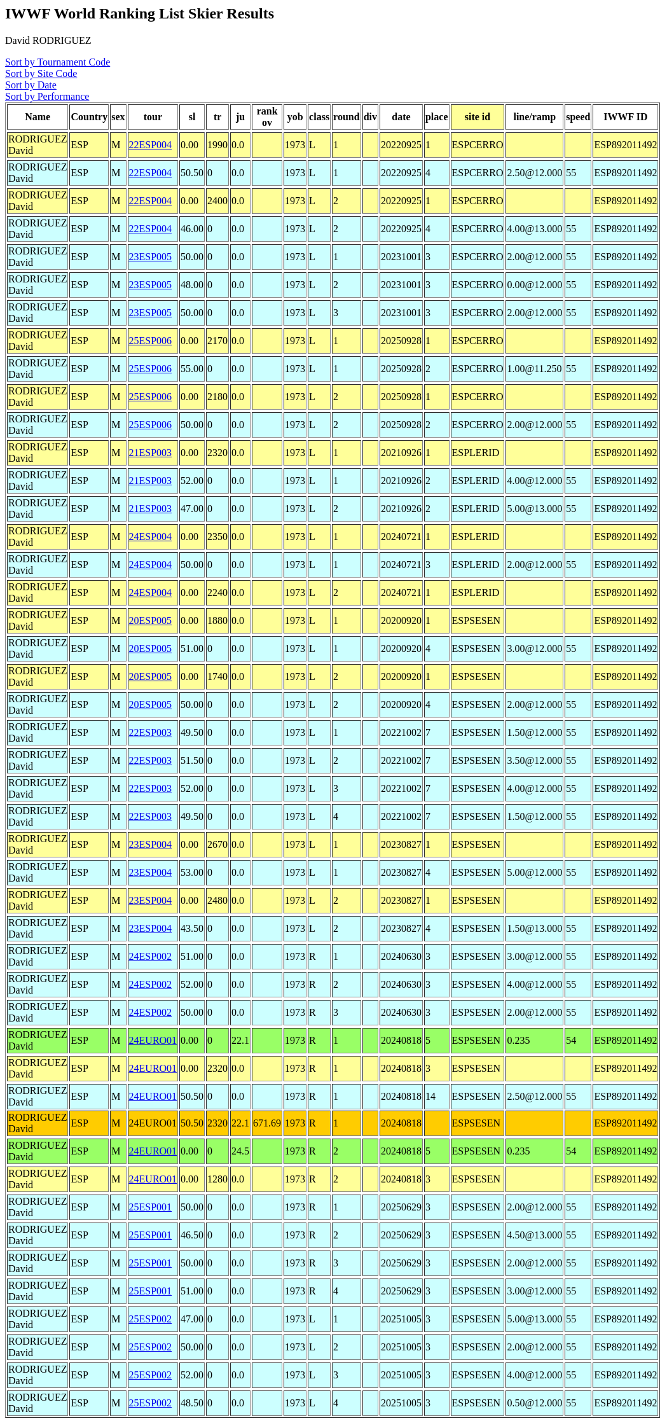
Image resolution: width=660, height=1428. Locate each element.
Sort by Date (31, 85)
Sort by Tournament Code (57, 62)
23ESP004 (150, 844)
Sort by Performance (47, 96)
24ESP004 (150, 536)
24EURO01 (153, 1040)
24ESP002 (150, 956)
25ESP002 (150, 1319)
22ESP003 (150, 732)
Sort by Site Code (41, 73)
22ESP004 (150, 144)
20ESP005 (150, 620)
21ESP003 (150, 452)
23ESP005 (150, 256)
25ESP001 (150, 1207)
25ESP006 (150, 340)
